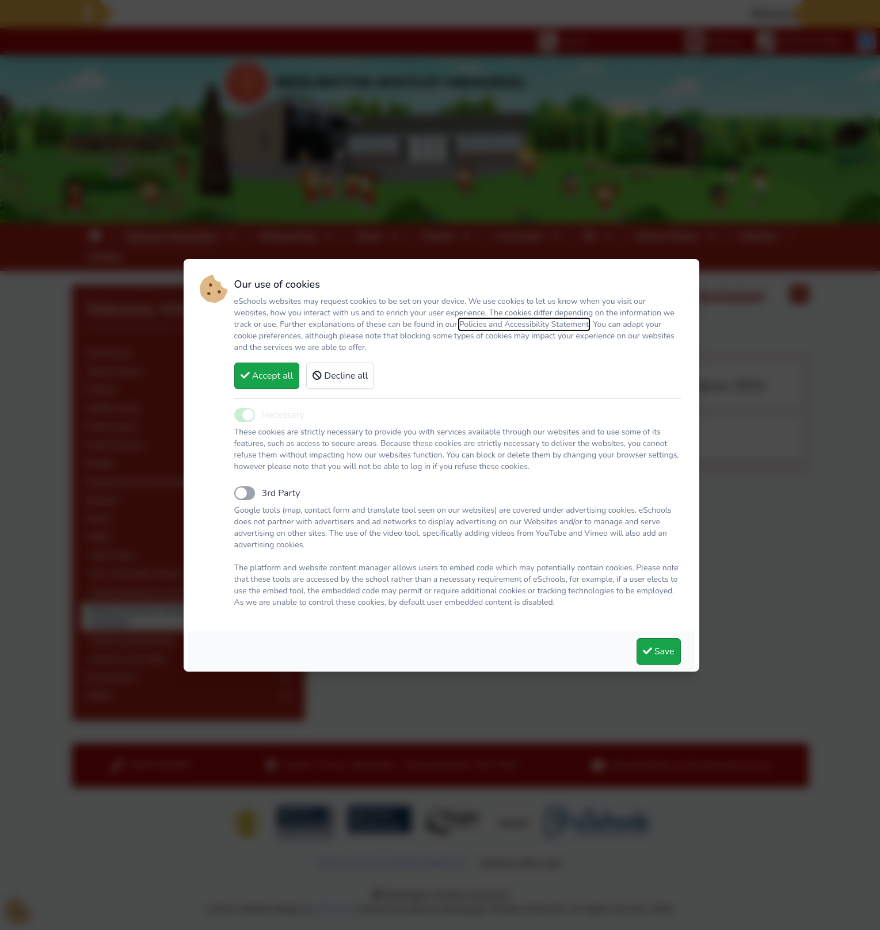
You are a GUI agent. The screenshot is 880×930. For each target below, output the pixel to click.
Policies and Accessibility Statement (524, 324)
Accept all (267, 375)
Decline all (340, 375)
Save (659, 651)
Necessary (283, 415)
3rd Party (281, 493)
